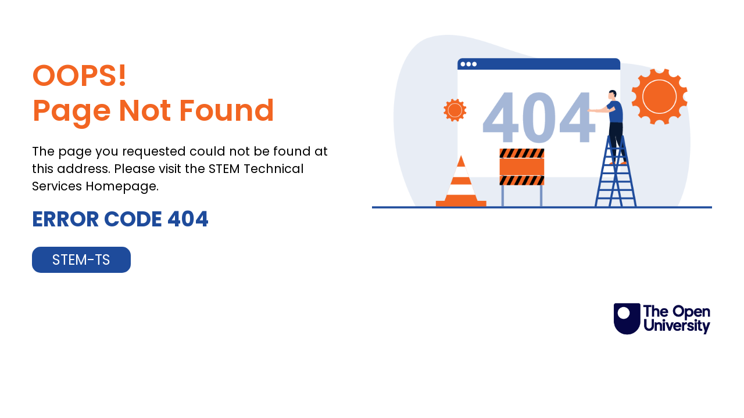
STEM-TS (81, 259)
